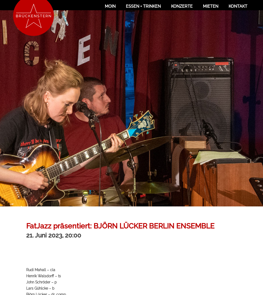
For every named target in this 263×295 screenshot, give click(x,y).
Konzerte (182, 6)
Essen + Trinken (143, 6)
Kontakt (238, 6)
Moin (110, 6)
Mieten (210, 6)
